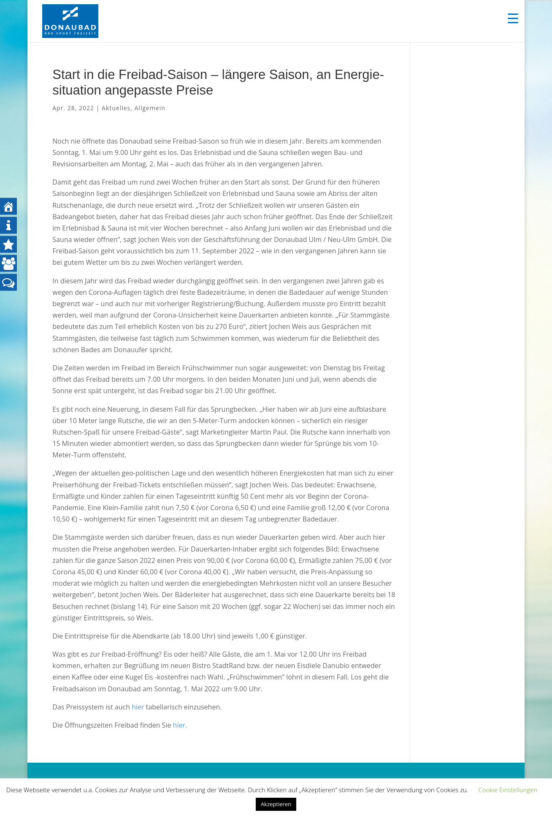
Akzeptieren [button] (276, 804)
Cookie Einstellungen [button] (507, 789)
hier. (180, 725)
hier (138, 707)
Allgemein (150, 108)
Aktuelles (116, 108)
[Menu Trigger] (513, 18)
